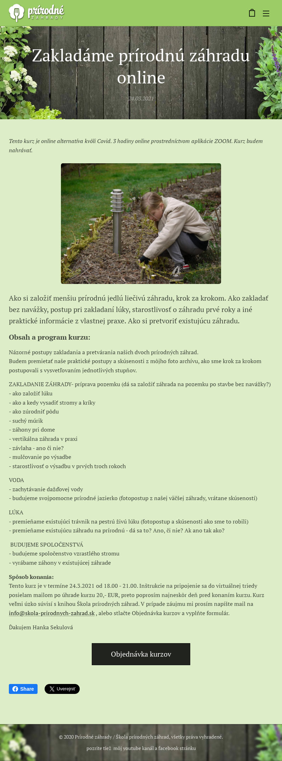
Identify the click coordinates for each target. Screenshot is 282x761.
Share (23, 689)
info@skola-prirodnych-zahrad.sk (52, 613)
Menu (266, 13)
